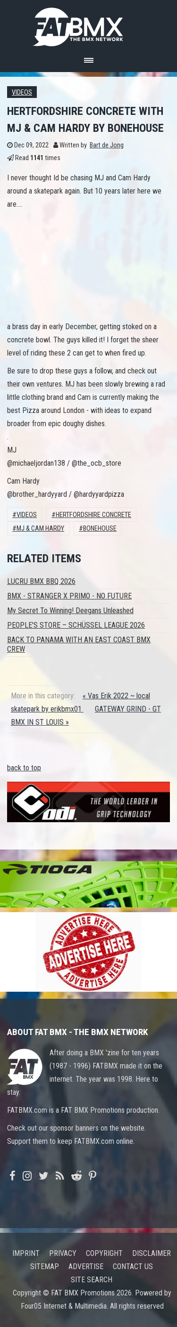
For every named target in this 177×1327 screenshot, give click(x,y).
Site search (91, 1279)
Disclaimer (151, 1253)
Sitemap (44, 1266)
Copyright (104, 1253)
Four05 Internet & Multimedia (64, 1306)
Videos (22, 93)
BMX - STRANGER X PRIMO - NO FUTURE (69, 595)
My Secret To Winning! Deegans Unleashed (70, 610)
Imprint (26, 1253)
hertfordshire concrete (93, 515)
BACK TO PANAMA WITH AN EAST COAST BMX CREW (79, 644)
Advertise (85, 1266)
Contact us (133, 1266)
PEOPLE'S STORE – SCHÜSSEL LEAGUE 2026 (76, 625)
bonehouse (100, 529)
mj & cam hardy (40, 529)
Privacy (62, 1253)
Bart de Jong (107, 145)
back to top (24, 767)
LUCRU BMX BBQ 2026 (41, 581)
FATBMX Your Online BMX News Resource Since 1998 (88, 24)
